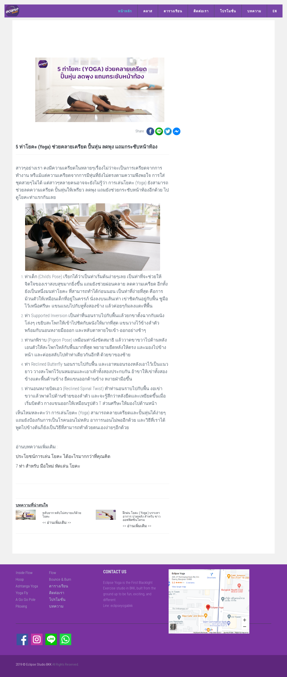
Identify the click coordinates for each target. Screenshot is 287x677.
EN (275, 11)
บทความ (254, 11)
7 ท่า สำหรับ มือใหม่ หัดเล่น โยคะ (48, 466)
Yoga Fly (22, 593)
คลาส (147, 11)
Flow (52, 572)
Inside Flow (24, 572)
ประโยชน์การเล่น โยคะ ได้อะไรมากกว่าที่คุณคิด (63, 456)
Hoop (20, 579)
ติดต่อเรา (201, 11)
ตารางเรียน (173, 11)
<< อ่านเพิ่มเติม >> (56, 522)
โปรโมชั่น (228, 11)
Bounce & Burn (60, 579)
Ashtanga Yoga (27, 586)
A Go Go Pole (25, 599)
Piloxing (21, 606)
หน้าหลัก (125, 11)
